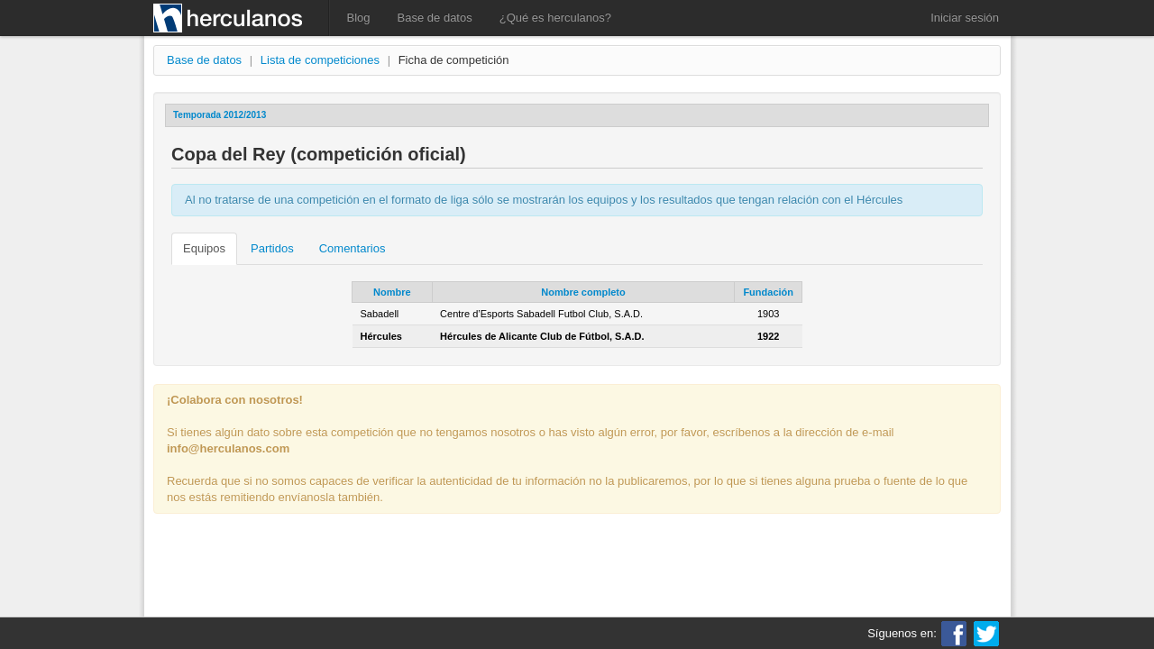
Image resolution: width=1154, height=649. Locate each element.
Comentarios (352, 248)
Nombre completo (583, 292)
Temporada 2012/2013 (219, 115)
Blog (359, 17)
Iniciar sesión (964, 17)
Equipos (204, 248)
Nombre (392, 292)
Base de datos (435, 17)
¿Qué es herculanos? (555, 17)
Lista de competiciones (320, 60)
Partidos (272, 248)
